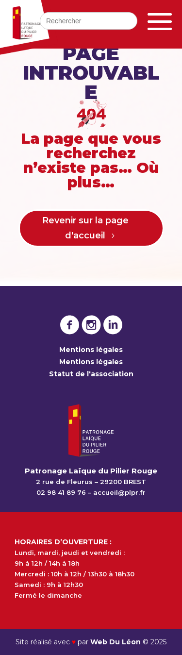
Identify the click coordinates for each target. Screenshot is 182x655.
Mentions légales (91, 349)
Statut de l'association (91, 373)
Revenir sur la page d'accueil (85, 228)
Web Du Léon (116, 642)
